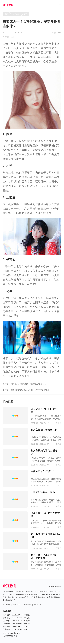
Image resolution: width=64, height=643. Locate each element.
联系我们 (16, 605)
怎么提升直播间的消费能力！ (44, 410)
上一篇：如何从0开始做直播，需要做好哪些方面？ (26, 384)
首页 (6, 14)
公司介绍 (6, 605)
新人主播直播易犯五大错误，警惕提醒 (44, 556)
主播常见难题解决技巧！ (44, 492)
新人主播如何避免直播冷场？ (44, 452)
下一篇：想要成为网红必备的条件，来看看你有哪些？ (27, 390)
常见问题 (16, 14)
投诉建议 (27, 605)
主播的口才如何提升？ (43, 471)
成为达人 (37, 605)
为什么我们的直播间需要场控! (45, 536)
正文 (26, 14)
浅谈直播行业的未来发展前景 (45, 515)
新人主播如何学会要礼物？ (45, 429)
